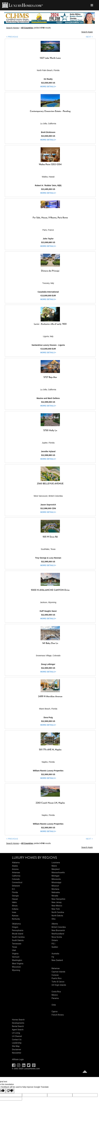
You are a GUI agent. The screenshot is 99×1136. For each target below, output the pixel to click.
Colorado (16, 879)
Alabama (16, 862)
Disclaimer (16, 1049)
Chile (54, 1005)
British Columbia (59, 927)
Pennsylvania (17, 930)
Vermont (15, 957)
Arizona (15, 869)
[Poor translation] (10, 1090)
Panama (55, 998)
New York (56, 909)
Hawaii (15, 899)
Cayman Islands (58, 972)
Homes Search (18, 1020)
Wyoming (16, 970)
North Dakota (57, 915)
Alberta (55, 924)
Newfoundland (58, 934)
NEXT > (89, 37)
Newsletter (16, 1053)
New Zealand (57, 960)
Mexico (55, 995)
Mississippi (56, 882)
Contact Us (16, 1039)
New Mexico (57, 906)
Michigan (55, 876)
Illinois (14, 906)
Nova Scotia (57, 937)
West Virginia (17, 963)
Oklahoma (16, 924)
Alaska (15, 866)
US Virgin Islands (59, 985)
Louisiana (56, 862)
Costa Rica (56, 991)
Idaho (14, 902)
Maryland (56, 869)
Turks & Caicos (58, 982)
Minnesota (56, 879)
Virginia (15, 953)
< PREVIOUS (12, 37)
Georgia (15, 896)
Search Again (87, 32)
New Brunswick (58, 930)
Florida (15, 892)
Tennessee (16, 944)
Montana (55, 889)
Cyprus (55, 1011)
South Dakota (18, 940)
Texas (14, 947)
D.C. (13, 889)
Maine (54, 866)
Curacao (55, 975)
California (16, 876)
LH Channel (17, 1036)
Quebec (55, 947)
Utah (14, 950)
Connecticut (17, 882)
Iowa (14, 912)
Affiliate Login (18, 1059)
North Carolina (58, 912)
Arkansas (16, 872)
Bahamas (56, 968)
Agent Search (17, 1029)
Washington (17, 960)
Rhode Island (17, 934)
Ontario (55, 940)
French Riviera (58, 1015)
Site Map (16, 1046)
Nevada (55, 896)
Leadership (16, 1043)
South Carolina (18, 937)
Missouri (55, 886)
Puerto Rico (57, 978)
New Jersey (57, 902)
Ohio (54, 919)
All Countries (27, 28)
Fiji (53, 957)
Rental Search (18, 1026)
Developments (18, 1023)
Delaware (16, 886)
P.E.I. (54, 944)
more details (48, 86)
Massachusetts (58, 872)
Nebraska (56, 892)
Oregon (15, 927)
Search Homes (12, 28)
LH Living (16, 1033)
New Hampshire (58, 899)
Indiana (15, 909)
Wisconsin (16, 967)
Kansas (15, 915)
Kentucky (16, 919)
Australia (55, 953)
